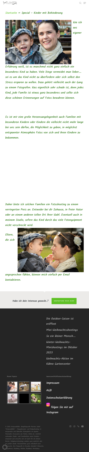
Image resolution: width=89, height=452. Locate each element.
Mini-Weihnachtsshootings (62, 330)
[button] (84, 3)
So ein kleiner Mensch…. (61, 336)
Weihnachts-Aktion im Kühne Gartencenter (59, 361)
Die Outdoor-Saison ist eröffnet (60, 321)
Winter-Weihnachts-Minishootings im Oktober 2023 (61, 347)
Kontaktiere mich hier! (64, 301)
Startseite (11, 13)
